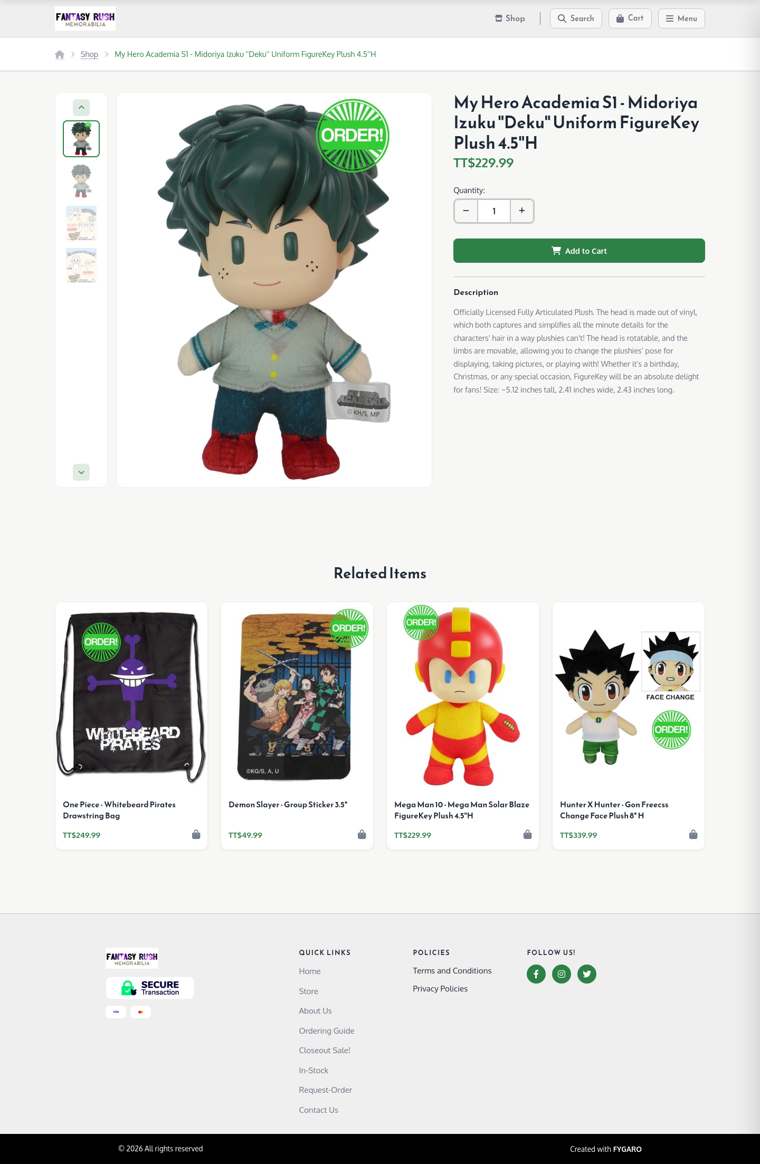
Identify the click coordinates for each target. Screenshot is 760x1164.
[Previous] (81, 107)
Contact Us (318, 1109)
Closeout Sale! (324, 1050)
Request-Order (325, 1089)
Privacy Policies (440, 988)
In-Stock (313, 1070)
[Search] (576, 18)
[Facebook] (536, 974)
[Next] (81, 472)
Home (309, 971)
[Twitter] (586, 974)
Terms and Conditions (452, 970)
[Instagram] (561, 974)
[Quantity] (494, 211)
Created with (606, 1149)
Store (308, 991)
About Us (315, 1010)
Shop (89, 54)
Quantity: (468, 190)
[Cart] (630, 18)
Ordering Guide (326, 1030)
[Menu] (682, 18)
